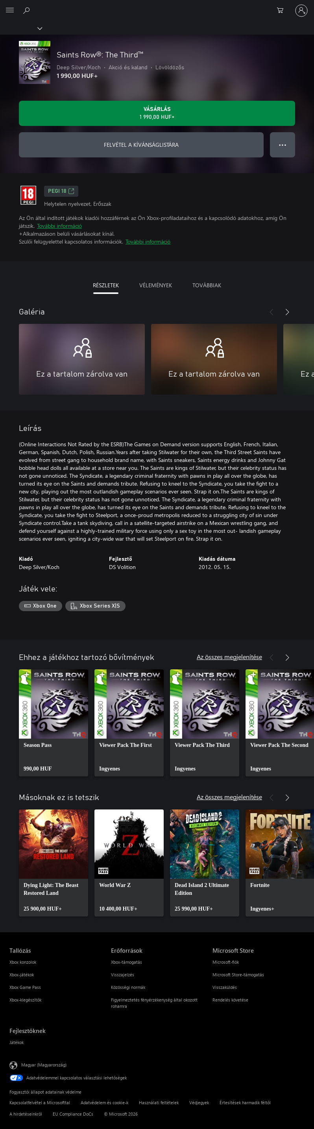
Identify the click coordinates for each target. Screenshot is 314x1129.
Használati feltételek (159, 1102)
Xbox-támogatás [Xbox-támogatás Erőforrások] (126, 962)
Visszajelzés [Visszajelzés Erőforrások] (122, 974)
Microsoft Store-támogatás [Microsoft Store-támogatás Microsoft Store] (238, 974)
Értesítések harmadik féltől (245, 1102)
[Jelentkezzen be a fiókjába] (301, 10)
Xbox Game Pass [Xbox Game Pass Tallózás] (25, 987)
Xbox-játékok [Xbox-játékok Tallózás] (21, 974)
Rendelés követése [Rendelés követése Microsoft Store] (230, 999)
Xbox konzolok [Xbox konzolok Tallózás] (22, 962)
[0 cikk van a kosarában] (282, 10)
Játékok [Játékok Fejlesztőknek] (16, 1042)
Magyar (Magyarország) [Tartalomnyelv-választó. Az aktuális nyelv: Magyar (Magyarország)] (43, 1064)
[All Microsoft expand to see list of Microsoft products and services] (9, 10)
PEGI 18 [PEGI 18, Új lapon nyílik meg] (61, 191)
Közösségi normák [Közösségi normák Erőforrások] (128, 987)
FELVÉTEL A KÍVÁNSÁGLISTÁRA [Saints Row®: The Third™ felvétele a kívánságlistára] (141, 144)
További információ (59, 225)
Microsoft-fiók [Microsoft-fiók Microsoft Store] (225, 962)
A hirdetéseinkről (25, 1113)
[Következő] (287, 312)
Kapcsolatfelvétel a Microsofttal (39, 1102)
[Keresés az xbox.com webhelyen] (27, 10)
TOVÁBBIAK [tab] (206, 285)
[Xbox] (20, 28)
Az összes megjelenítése (229, 656)
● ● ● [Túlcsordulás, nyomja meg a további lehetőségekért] (282, 144)
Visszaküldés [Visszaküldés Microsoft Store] (224, 987)
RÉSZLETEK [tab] (106, 285)
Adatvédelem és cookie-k (104, 1102)
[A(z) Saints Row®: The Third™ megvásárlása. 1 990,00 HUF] (157, 113)
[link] (53, 722)
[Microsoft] (156, 6)
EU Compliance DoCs (73, 1113)
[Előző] (271, 312)
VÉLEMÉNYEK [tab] (155, 285)
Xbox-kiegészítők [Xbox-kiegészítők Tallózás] (25, 999)
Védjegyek (199, 1102)
